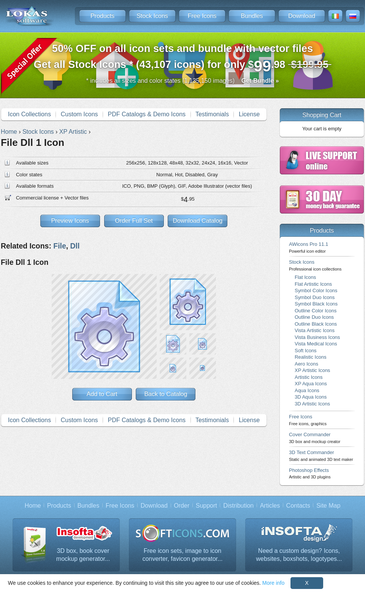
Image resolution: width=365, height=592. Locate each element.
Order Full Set (134, 220)
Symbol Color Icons (316, 290)
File (59, 246)
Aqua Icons (307, 390)
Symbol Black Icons (316, 304)
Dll (75, 246)
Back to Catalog (165, 394)
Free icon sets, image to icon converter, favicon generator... (183, 555)
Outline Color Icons (315, 310)
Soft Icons (306, 350)
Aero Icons (306, 364)
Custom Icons (79, 114)
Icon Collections (29, 114)
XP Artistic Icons (312, 370)
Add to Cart (102, 394)
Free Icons (202, 16)
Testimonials (212, 114)
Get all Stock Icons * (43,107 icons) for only (183, 59)
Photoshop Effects (309, 473)
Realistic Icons (311, 357)
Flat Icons (305, 277)
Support (206, 505)
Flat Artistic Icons (313, 284)
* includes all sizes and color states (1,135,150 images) (182, 81)
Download (301, 16)
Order (181, 505)
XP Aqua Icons (311, 383)
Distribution (238, 505)
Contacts (298, 505)
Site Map (328, 505)
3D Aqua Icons (311, 397)
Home (33, 505)
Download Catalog (197, 220)
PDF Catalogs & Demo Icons (147, 114)
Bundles (252, 16)
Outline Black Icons (316, 324)
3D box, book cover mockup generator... (83, 555)
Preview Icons (70, 220)
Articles (270, 505)
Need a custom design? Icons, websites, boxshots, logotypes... (299, 555)
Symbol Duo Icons (315, 297)
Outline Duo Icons (314, 317)
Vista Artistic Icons (315, 330)
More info (273, 583)
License (249, 114)
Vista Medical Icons (316, 344)
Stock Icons (152, 16)
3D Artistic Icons (312, 404)
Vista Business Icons (317, 337)
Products (102, 16)
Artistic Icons (308, 377)
